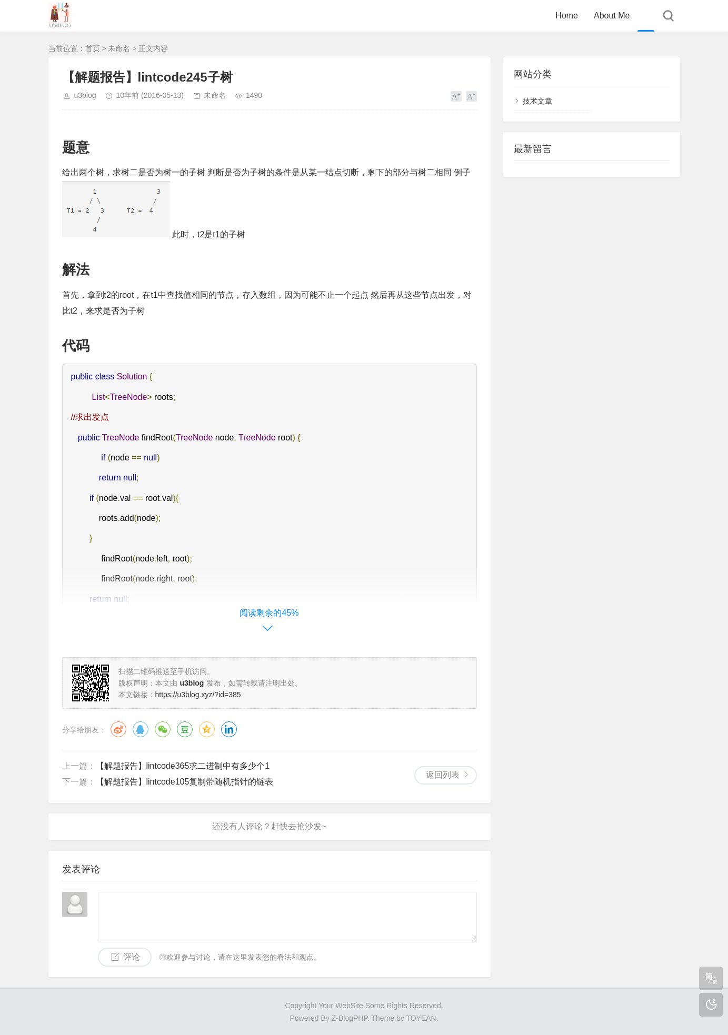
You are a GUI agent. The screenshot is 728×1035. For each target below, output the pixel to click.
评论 (131, 956)
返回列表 (443, 774)
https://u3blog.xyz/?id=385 (198, 694)
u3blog (85, 95)
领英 (229, 729)
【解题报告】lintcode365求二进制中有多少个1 (183, 765)
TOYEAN (421, 1018)
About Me (612, 15)
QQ (140, 729)
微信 (163, 729)
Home (566, 15)
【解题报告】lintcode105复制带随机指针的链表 (185, 781)
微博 (118, 729)
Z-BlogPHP (349, 1018)
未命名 (119, 48)
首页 (92, 48)
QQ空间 (207, 729)
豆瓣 (185, 729)
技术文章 (537, 101)
